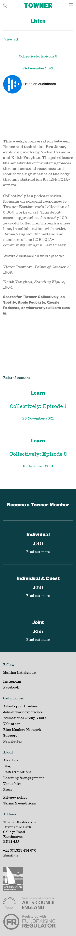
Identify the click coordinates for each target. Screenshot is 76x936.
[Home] (38, 5)
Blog (7, 766)
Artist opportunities (20, 706)
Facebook (11, 687)
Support (10, 735)
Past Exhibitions (17, 772)
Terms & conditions (19, 803)
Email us (10, 855)
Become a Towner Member (38, 504)
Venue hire (12, 783)
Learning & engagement (23, 778)
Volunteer (11, 724)
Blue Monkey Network (22, 729)
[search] (5, 5)
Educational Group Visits (24, 718)
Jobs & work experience (23, 712)
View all (11, 39)
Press (7, 789)
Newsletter (12, 741)
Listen (38, 21)
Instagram (12, 681)
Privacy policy (15, 797)
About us (10, 760)
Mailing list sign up (19, 672)
